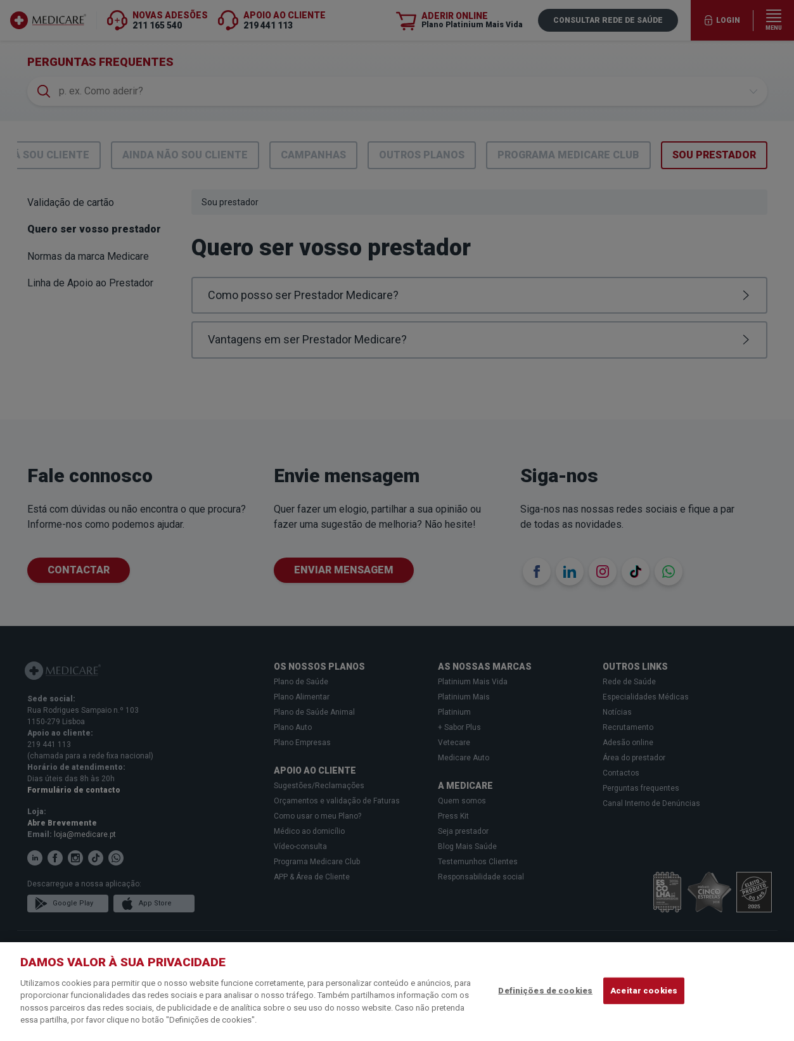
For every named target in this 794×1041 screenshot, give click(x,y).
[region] (397, 991)
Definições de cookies (545, 990)
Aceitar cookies (643, 990)
